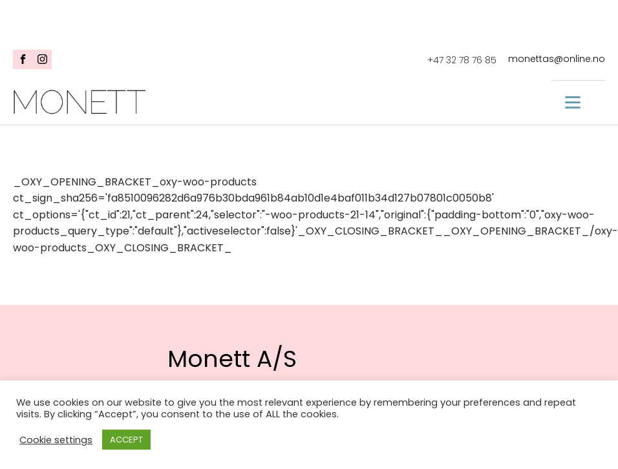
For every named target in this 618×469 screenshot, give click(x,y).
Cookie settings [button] (55, 440)
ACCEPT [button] (126, 439)
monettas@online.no (556, 59)
